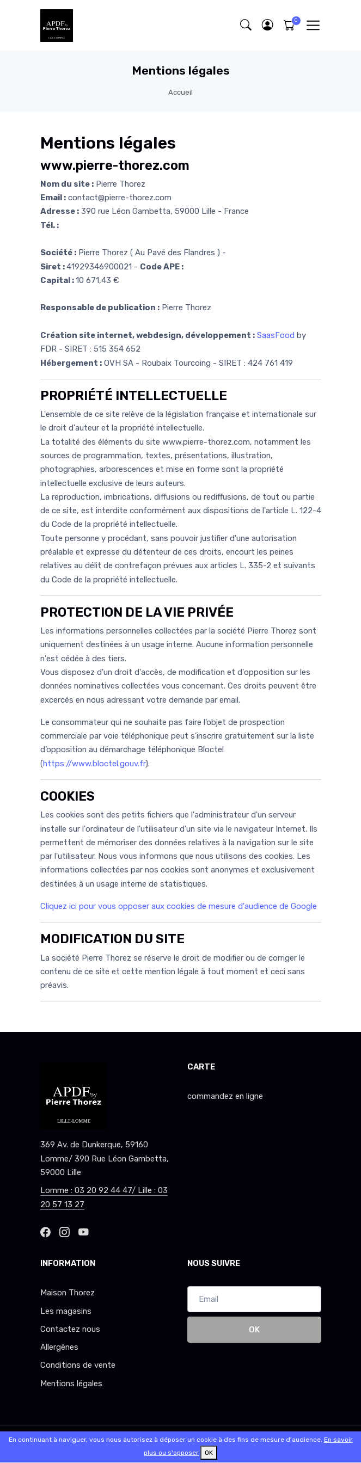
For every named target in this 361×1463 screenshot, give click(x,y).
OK (254, 1330)
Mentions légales (71, 1383)
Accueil (180, 92)
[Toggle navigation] (313, 25)
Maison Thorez (67, 1293)
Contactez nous (70, 1329)
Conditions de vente (77, 1365)
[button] (268, 25)
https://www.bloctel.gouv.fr (94, 764)
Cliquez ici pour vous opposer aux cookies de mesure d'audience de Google (178, 906)
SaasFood (276, 335)
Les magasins (65, 1311)
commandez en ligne (225, 1096)
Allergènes (59, 1347)
